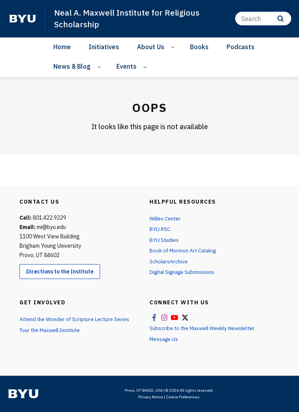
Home (62, 46)
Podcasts (241, 46)
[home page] (22, 18)
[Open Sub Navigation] (174, 46)
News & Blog (72, 66)
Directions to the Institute (59, 271)
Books (199, 46)
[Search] (263, 18)
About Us (150, 46)
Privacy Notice (150, 397)
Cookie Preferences (183, 397)
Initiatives (104, 46)
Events (126, 66)
